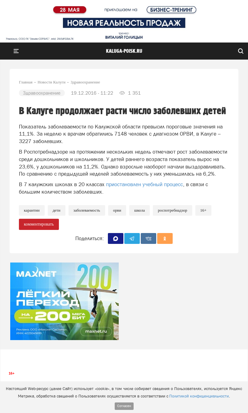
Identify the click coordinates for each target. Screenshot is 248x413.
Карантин (32, 210)
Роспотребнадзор (172, 210)
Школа (139, 210)
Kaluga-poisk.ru (124, 51)
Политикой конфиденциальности (199, 396)
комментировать (39, 224)
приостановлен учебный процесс (144, 184)
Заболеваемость (86, 210)
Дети (56, 210)
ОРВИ (117, 210)
